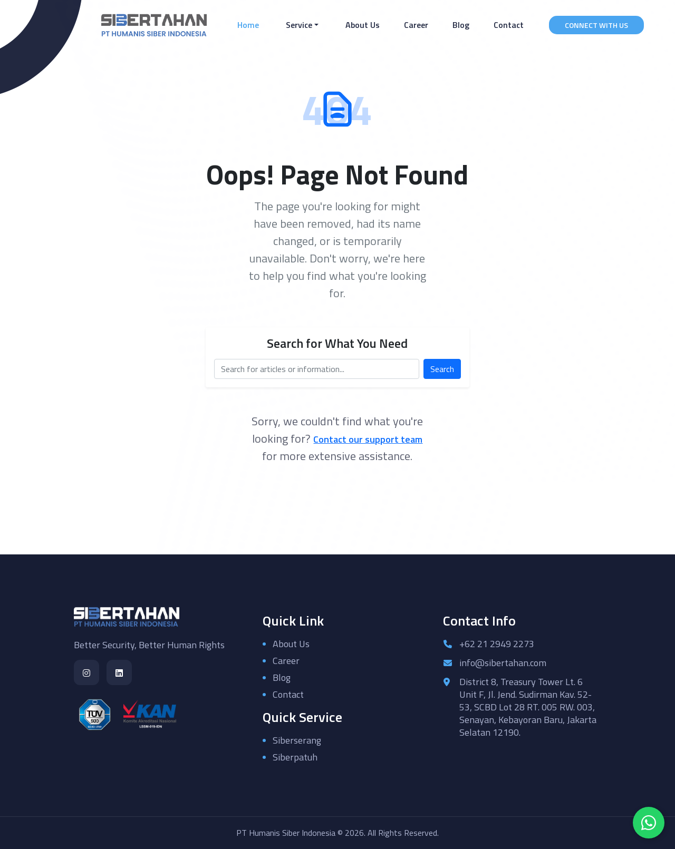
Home (250, 24)
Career (416, 24)
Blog (460, 24)
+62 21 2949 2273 (496, 644)
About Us (362, 24)
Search (442, 369)
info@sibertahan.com (502, 663)
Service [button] (299, 24)
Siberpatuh (295, 757)
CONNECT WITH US (596, 25)
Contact (509, 24)
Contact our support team (367, 439)
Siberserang (297, 740)
